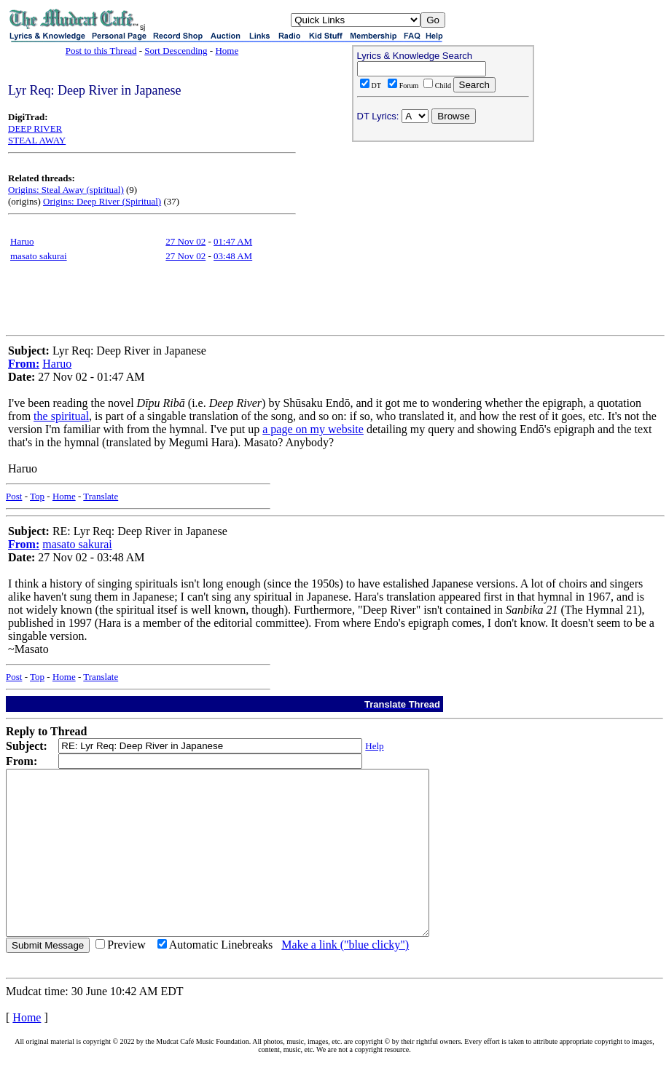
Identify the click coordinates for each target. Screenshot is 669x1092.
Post (14, 496)
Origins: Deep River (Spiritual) (102, 201)
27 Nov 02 (185, 241)
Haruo (22, 241)
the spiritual (61, 416)
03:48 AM (233, 255)
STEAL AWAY (37, 140)
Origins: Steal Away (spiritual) (66, 189)
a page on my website (313, 429)
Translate (100, 496)
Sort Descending (175, 50)
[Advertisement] (443, 241)
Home (226, 50)
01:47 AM (233, 241)
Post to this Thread (101, 50)
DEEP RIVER (35, 128)
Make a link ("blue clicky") (345, 977)
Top (37, 496)
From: (23, 363)
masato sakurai (38, 255)
